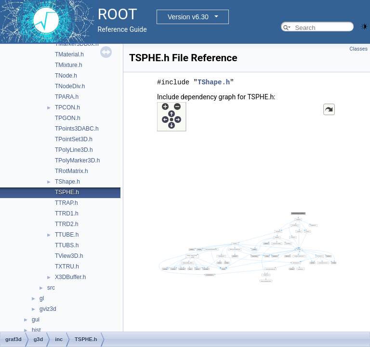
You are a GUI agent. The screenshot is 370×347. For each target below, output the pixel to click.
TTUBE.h (67, 234)
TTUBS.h (67, 245)
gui (36, 319)
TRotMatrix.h (71, 171)
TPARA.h (67, 96)
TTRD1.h (67, 213)
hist (36, 330)
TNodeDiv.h (70, 86)
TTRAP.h (66, 203)
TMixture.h (68, 65)
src (51, 287)
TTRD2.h (67, 224)
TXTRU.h (67, 266)
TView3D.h (69, 256)
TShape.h (67, 181)
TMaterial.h (69, 54)
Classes (359, 49)
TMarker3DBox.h (77, 43)
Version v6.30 (188, 17)
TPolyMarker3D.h (77, 160)
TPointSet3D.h (73, 139)
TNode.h (66, 75)
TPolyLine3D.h (74, 150)
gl (42, 298)
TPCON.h (67, 107)
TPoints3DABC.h (77, 128)
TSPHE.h (67, 192)
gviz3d (48, 309)
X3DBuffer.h (70, 277)
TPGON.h (67, 118)
